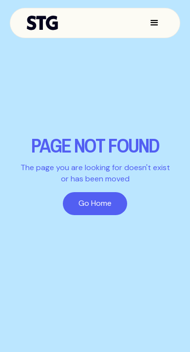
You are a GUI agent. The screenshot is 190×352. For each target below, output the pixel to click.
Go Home (95, 203)
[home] (45, 23)
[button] (154, 23)
